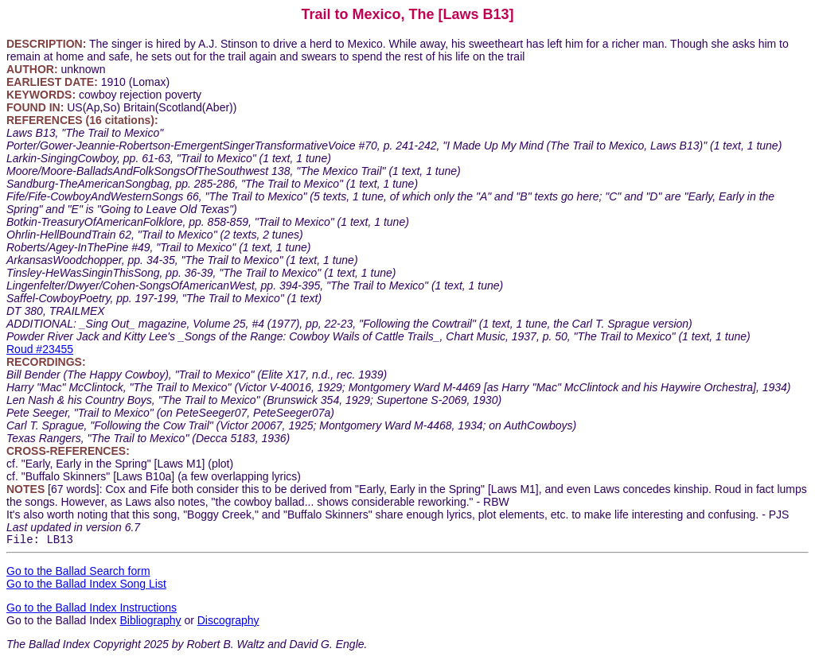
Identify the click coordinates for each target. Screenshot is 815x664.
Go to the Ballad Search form (78, 573)
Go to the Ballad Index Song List (86, 586)
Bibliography (150, 622)
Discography (228, 622)
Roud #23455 (39, 349)
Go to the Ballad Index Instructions (91, 610)
